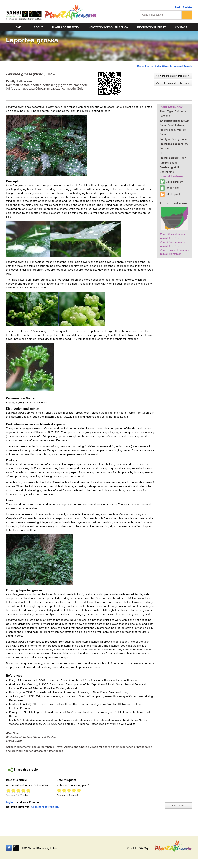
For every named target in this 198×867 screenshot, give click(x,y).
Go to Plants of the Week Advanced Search (164, 66)
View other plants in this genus (172, 83)
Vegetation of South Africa (108, 27)
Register (187, 7)
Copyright (132, 848)
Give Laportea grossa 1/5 (8, 790)
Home (17, 27)
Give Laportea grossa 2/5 (13, 790)
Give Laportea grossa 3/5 (18, 790)
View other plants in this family (172, 75)
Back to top (178, 805)
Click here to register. (45, 806)
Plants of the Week (65, 27)
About (38, 27)
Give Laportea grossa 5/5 (28, 790)
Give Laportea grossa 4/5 (23, 790)
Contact (181, 27)
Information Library (151, 27)
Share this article (23, 769)
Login (178, 7)
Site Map (143, 848)
